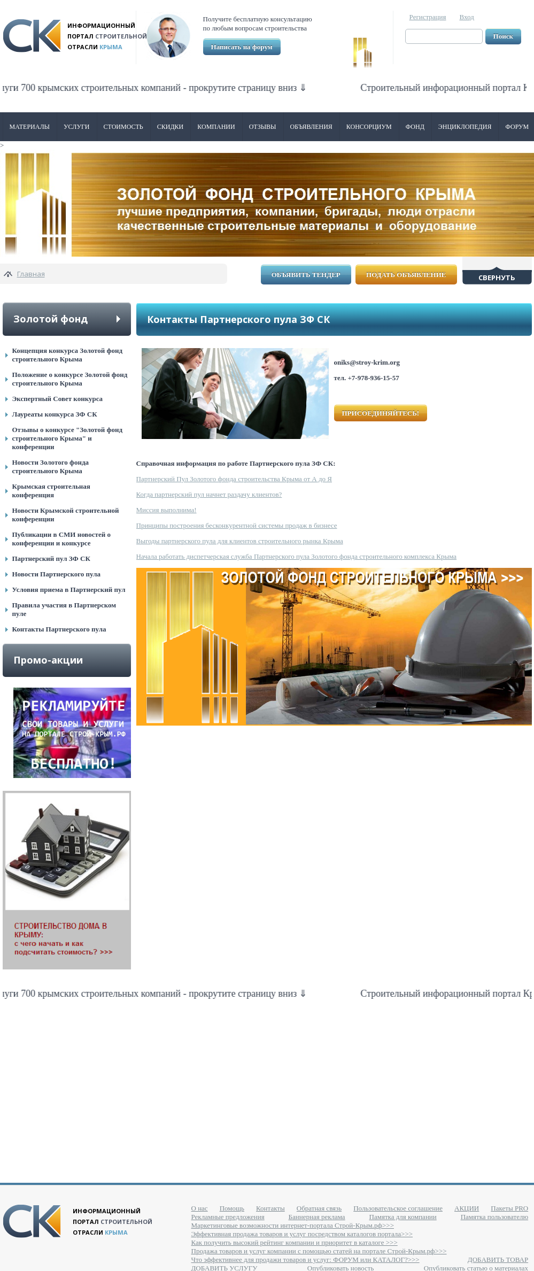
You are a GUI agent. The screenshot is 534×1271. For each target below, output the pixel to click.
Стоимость (123, 126)
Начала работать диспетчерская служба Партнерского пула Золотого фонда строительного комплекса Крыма (296, 556)
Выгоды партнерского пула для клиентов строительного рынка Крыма (239, 541)
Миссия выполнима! (166, 510)
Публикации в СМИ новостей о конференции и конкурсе (61, 538)
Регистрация (427, 17)
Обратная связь (319, 1208)
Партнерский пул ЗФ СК (51, 558)
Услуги (76, 126)
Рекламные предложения (228, 1217)
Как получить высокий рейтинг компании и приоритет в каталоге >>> (294, 1242)
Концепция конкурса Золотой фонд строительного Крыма (67, 354)
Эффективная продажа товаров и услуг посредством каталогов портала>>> (302, 1234)
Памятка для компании (403, 1217)
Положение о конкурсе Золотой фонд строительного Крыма (70, 379)
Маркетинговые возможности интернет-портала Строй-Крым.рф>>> (292, 1225)
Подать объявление (406, 275)
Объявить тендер (306, 275)
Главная (31, 274)
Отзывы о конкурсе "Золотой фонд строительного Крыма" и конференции (67, 438)
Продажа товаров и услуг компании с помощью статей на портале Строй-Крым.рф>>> (319, 1251)
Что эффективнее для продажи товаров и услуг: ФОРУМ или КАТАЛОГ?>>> (305, 1259)
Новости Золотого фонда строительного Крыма (50, 466)
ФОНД (415, 126)
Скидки (170, 126)
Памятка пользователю (495, 1217)
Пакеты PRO (509, 1208)
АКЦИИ (466, 1208)
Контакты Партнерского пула (59, 629)
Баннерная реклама (317, 1217)
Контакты (270, 1208)
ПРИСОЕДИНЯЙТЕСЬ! (381, 413)
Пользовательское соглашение (398, 1208)
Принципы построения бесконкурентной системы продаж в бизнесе (236, 525)
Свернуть (496, 277)
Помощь (232, 1208)
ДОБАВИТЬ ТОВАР (498, 1259)
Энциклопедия (465, 126)
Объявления (311, 126)
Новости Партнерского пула (56, 574)
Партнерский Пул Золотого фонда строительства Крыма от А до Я (234, 479)
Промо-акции (48, 659)
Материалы (30, 126)
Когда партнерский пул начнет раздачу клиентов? (209, 494)
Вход (467, 17)
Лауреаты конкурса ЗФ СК (54, 414)
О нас (199, 1208)
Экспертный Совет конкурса (57, 399)
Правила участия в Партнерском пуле (64, 609)
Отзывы (262, 126)
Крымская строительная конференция (51, 490)
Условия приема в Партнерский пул (69, 590)
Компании (216, 126)
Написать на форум (242, 47)
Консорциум (369, 126)
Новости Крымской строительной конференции (65, 514)
